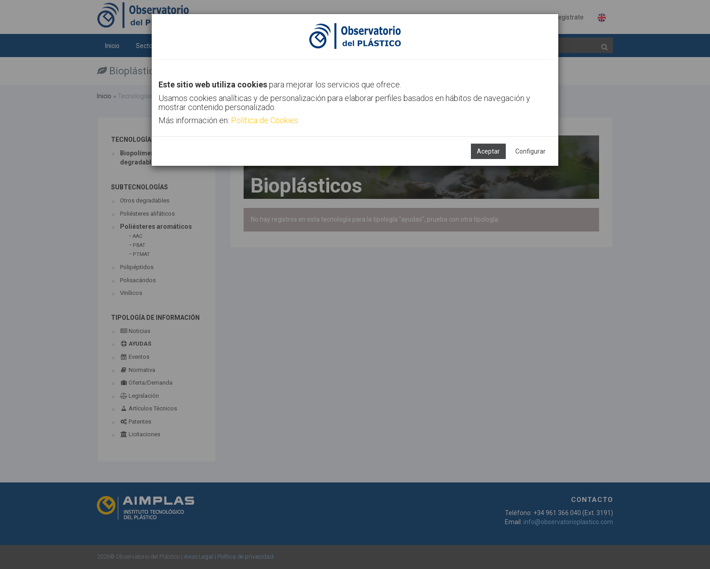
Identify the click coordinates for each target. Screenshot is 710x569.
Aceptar (488, 151)
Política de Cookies (264, 120)
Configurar (530, 151)
